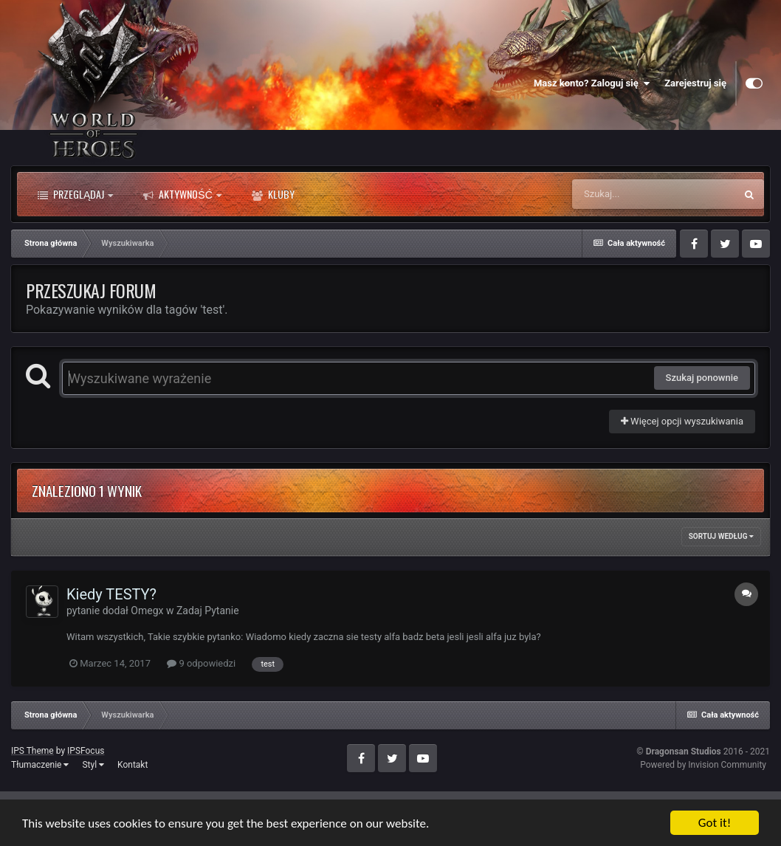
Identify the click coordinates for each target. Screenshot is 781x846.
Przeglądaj (75, 194)
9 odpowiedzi (201, 663)
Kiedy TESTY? (111, 594)
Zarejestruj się (695, 83)
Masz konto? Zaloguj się (592, 83)
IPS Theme (32, 751)
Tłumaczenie (40, 765)
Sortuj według (721, 536)
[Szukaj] (653, 194)
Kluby (273, 194)
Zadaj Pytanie (207, 610)
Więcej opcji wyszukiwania (682, 421)
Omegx (147, 610)
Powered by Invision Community (703, 765)
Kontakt (132, 765)
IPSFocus (85, 751)
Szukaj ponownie (702, 377)
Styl (93, 765)
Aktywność (182, 194)
